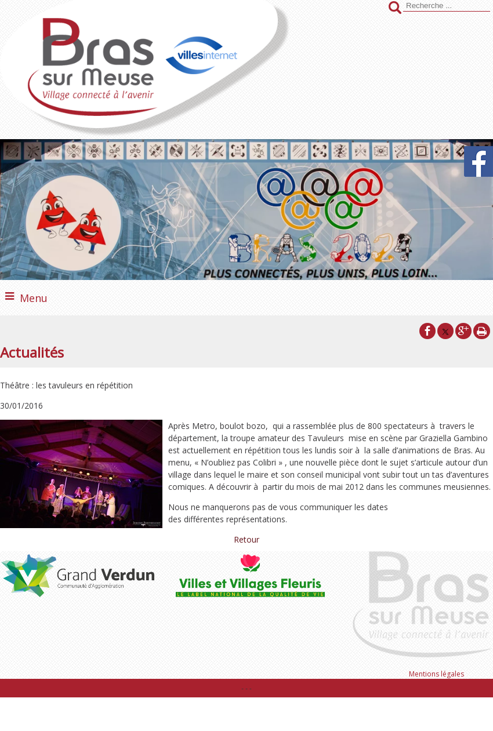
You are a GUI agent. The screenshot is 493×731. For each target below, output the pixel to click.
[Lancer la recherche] (395, 8)
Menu (34, 298)
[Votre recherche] (446, 6)
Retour (246, 539)
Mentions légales (436, 674)
